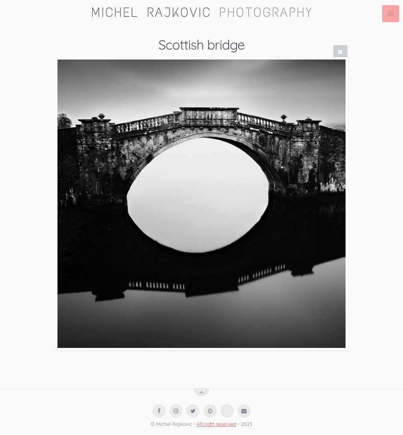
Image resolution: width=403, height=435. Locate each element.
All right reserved (217, 424)
